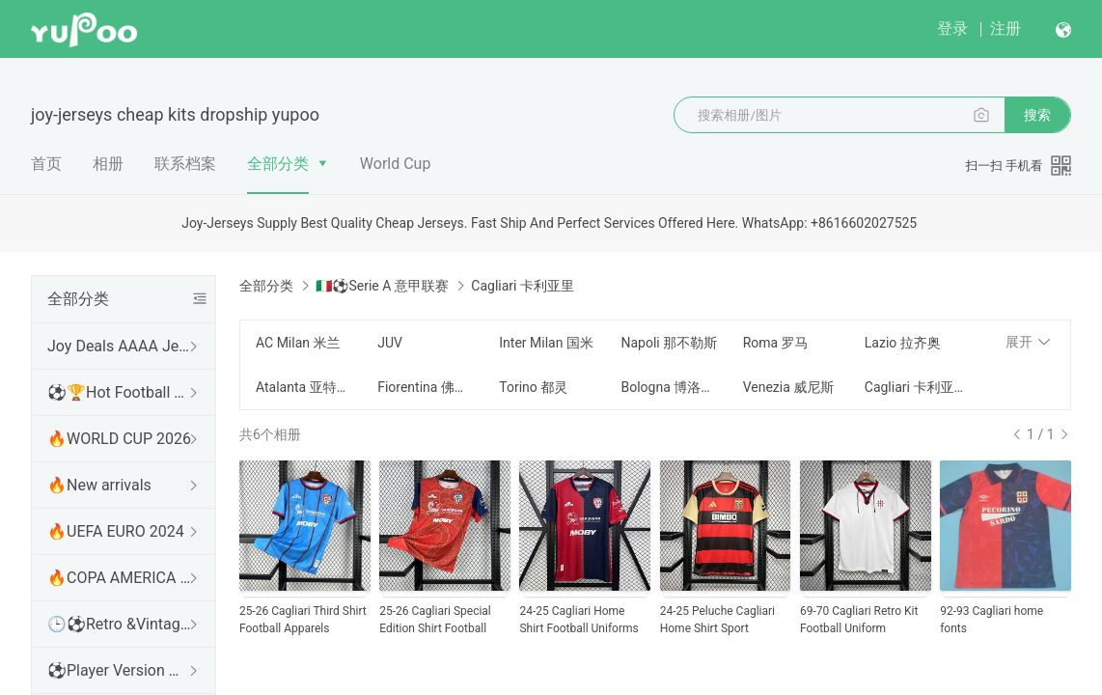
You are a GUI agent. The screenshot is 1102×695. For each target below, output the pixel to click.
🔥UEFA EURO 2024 (115, 531)
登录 (952, 28)
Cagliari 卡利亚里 (914, 387)
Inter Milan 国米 (546, 342)
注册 (1005, 28)
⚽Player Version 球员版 (119, 670)
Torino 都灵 (533, 387)
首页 (46, 163)
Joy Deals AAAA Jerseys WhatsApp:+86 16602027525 (119, 346)
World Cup (395, 163)
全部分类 (278, 163)
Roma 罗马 (776, 342)
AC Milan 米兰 (298, 342)
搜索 (1037, 115)
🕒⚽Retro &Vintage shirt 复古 (119, 624)
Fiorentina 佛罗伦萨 (426, 387)
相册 (108, 163)
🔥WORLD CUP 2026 (119, 439)
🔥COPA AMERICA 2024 (119, 578)
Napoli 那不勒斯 (668, 342)
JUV (389, 342)
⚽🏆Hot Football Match (119, 392)
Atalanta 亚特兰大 (305, 387)
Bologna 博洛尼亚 (669, 387)
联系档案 (185, 163)
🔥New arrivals (99, 485)
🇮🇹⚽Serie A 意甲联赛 (382, 285)
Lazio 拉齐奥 (903, 342)
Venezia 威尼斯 (789, 387)
